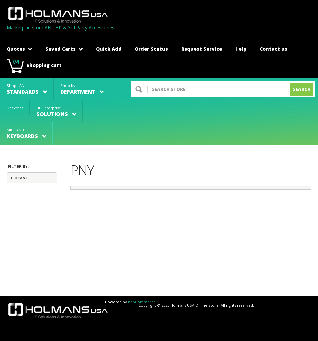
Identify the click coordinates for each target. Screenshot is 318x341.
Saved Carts (64, 49)
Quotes (19, 49)
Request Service (201, 49)
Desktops (15, 107)
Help (240, 49)
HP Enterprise (56, 111)
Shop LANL (27, 89)
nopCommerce (142, 301)
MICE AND (26, 133)
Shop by (82, 89)
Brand (21, 178)
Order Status (151, 49)
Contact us (273, 49)
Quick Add (109, 49)
